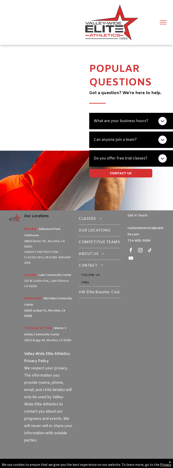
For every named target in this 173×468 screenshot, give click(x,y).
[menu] (163, 22)
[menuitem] (100, 219)
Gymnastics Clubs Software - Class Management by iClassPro (57, 464)
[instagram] (140, 251)
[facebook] (130, 251)
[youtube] (130, 259)
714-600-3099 (138, 241)
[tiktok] (149, 251)
